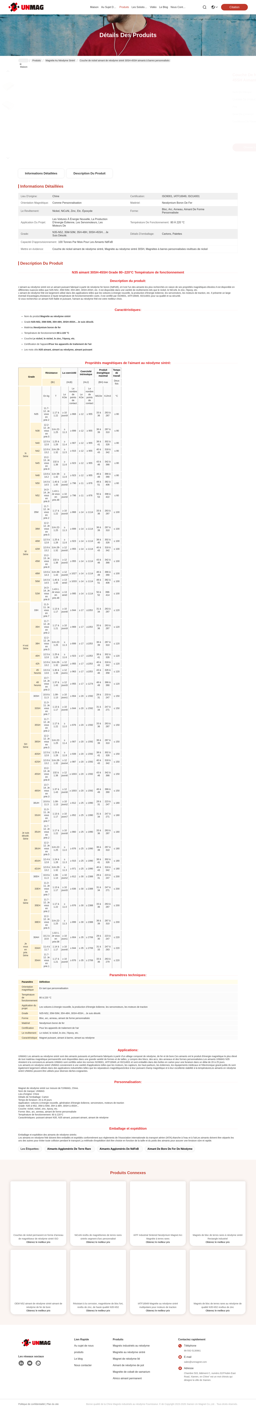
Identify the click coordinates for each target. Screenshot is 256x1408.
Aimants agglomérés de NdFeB (119, 1148)
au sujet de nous (109, 7)
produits (124, 7)
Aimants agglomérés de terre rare (69, 1148)
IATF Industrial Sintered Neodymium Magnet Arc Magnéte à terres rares (157, 1237)
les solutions (139, 7)
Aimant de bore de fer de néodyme (169, 1148)
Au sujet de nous (84, 1345)
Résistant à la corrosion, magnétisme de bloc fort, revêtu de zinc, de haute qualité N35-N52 (98, 1305)
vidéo (153, 7)
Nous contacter (83, 1365)
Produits (36, 60)
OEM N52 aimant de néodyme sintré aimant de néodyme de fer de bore (38, 1305)
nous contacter (178, 7)
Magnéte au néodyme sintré (60, 60)
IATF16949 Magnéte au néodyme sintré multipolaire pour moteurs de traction (158, 1305)
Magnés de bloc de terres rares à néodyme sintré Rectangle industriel (217, 1237)
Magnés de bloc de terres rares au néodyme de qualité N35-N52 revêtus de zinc (218, 1305)
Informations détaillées (41, 173)
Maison (94, 7)
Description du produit (89, 173)
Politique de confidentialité (31, 1404)
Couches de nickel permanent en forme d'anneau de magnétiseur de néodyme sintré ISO (38, 1237)
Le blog (78, 1358)
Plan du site (53, 1404)
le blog (163, 7)
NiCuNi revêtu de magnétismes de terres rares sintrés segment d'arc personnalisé (98, 1237)
